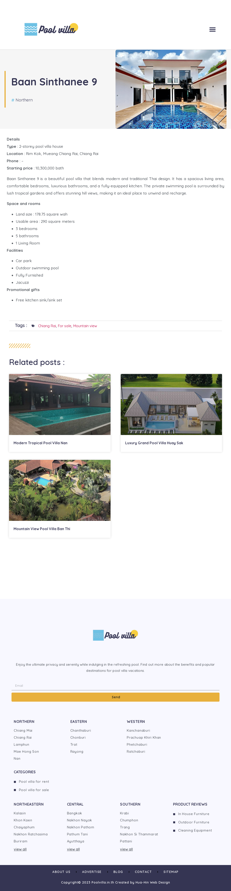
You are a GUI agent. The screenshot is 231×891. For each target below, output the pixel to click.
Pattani (126, 841)
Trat (73, 744)
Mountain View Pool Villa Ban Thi (42, 529)
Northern (24, 100)
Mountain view (85, 326)
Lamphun (21, 744)
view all (20, 849)
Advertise (92, 872)
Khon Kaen (23, 820)
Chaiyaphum (24, 827)
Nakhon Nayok (79, 820)
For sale (64, 326)
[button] (212, 29)
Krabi (124, 813)
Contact (143, 872)
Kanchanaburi (138, 730)
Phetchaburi (137, 744)
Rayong (76, 751)
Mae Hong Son (26, 751)
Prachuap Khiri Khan (144, 737)
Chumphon (129, 820)
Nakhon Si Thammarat (139, 834)
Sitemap (171, 872)
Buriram (21, 841)
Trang (125, 827)
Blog (118, 872)
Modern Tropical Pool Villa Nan (40, 443)
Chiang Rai (47, 326)
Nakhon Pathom (80, 827)
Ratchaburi (136, 751)
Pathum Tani (77, 834)
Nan (17, 758)
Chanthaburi (80, 730)
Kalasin (20, 813)
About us (61, 872)
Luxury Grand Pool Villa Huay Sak (154, 443)
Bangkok (74, 813)
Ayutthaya (75, 841)
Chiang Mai (23, 730)
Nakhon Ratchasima (31, 834)
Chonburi (78, 737)
